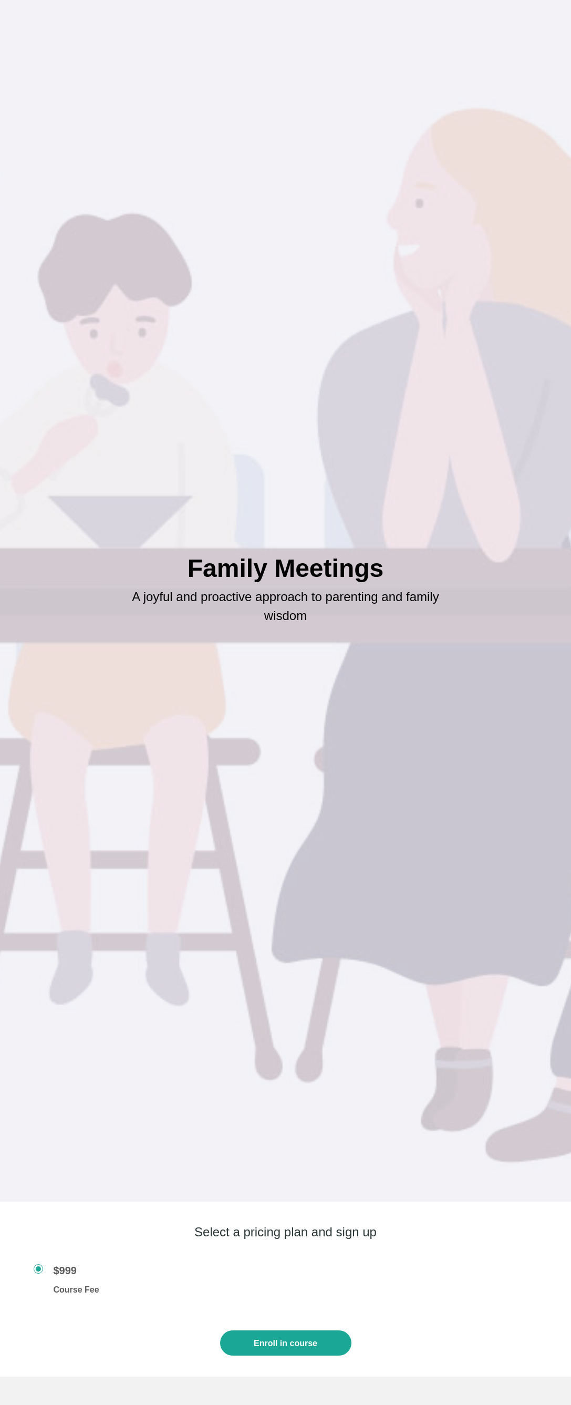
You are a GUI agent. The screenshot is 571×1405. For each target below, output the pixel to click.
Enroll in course (285, 1343)
